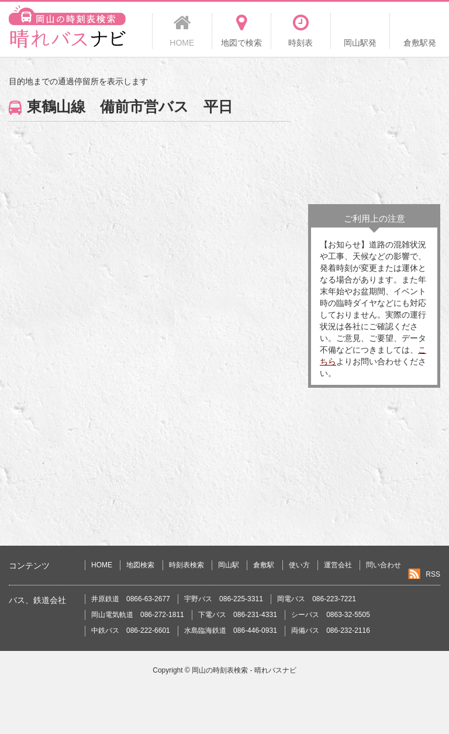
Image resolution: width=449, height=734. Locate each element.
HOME (101, 565)
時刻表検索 (186, 565)
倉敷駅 (263, 565)
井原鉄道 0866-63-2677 (130, 599)
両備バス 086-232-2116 (330, 630)
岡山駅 (228, 565)
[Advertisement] (374, 133)
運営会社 (338, 565)
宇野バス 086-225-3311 (223, 599)
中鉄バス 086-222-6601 (130, 630)
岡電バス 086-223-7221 (316, 599)
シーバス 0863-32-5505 (330, 615)
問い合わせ (383, 565)
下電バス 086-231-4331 (237, 615)
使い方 (299, 565)
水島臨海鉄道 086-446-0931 (230, 630)
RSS (433, 574)
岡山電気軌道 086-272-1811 (137, 615)
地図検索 (140, 565)
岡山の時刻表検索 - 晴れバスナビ (244, 670)
